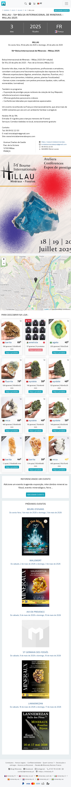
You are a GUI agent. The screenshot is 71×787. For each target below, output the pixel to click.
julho (20, 10)
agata (54, 342)
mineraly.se (57, 779)
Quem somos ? (48, 763)
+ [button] (4, 259)
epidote (31, 381)
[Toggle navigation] (66, 3)
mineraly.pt (43, 779)
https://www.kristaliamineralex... (53, 142)
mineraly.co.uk (26, 776)
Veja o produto (12, 352)
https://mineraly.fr (46, 771)
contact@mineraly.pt (26, 771)
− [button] (4, 264)
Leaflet (46, 309)
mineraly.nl (28, 779)
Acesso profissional (25, 765)
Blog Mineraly (15, 769)
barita (6, 342)
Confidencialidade (34, 763)
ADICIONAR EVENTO (35, 494)
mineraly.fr (10, 776)
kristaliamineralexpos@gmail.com (54, 144)
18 (25, 10)
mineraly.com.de (44, 776)
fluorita (7, 381)
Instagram (40, 769)
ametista (32, 342)
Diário (6, 10)
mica (6, 420)
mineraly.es (14, 779)
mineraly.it (60, 776)
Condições (9, 763)
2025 (13, 10)
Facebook (28, 769)
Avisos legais (20, 763)
